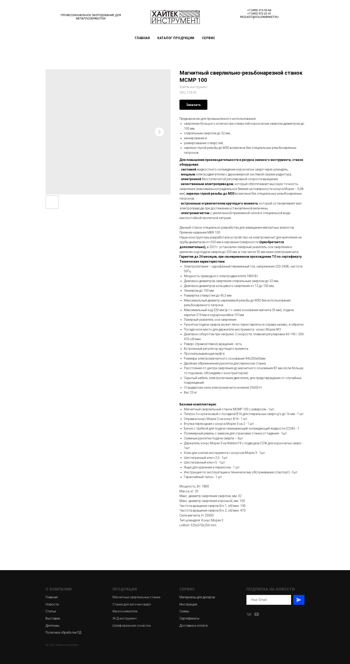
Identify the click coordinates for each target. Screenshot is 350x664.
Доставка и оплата (193, 625)
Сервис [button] (208, 38)
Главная (142, 38)
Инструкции (188, 604)
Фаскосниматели (125, 611)
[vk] (249, 614)
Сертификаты (189, 618)
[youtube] (256, 614)
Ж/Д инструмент (124, 618)
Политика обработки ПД (63, 632)
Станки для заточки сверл (131, 604)
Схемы (184, 611)
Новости (52, 604)
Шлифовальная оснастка (131, 625)
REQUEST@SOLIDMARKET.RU (259, 17)
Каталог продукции (175, 38)
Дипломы (52, 625)
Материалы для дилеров (197, 597)
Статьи (51, 611)
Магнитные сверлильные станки (136, 597)
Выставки (53, 618)
